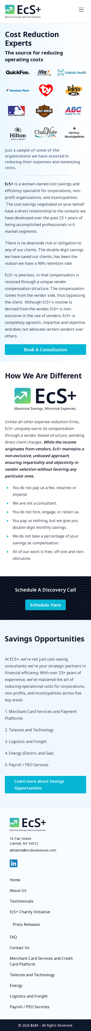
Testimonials (21, 901)
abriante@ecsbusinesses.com (33, 850)
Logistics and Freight (29, 996)
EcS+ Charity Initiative (30, 911)
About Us (18, 890)
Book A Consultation (45, 349)
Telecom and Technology (32, 974)
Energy (16, 985)
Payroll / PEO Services (30, 1006)
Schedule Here (45, 605)
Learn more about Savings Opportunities (39, 785)
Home (15, 880)
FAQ (13, 937)
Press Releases (26, 924)
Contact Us (19, 947)
